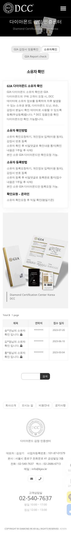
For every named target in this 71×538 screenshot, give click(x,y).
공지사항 (60, 405)
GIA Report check (32, 56)
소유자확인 (46, 49)
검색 (41, 376)
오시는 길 (27, 405)
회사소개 (10, 405)
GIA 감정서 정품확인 (22, 49)
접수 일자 (55, 323)
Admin (63, 528)
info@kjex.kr (39, 469)
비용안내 (44, 405)
